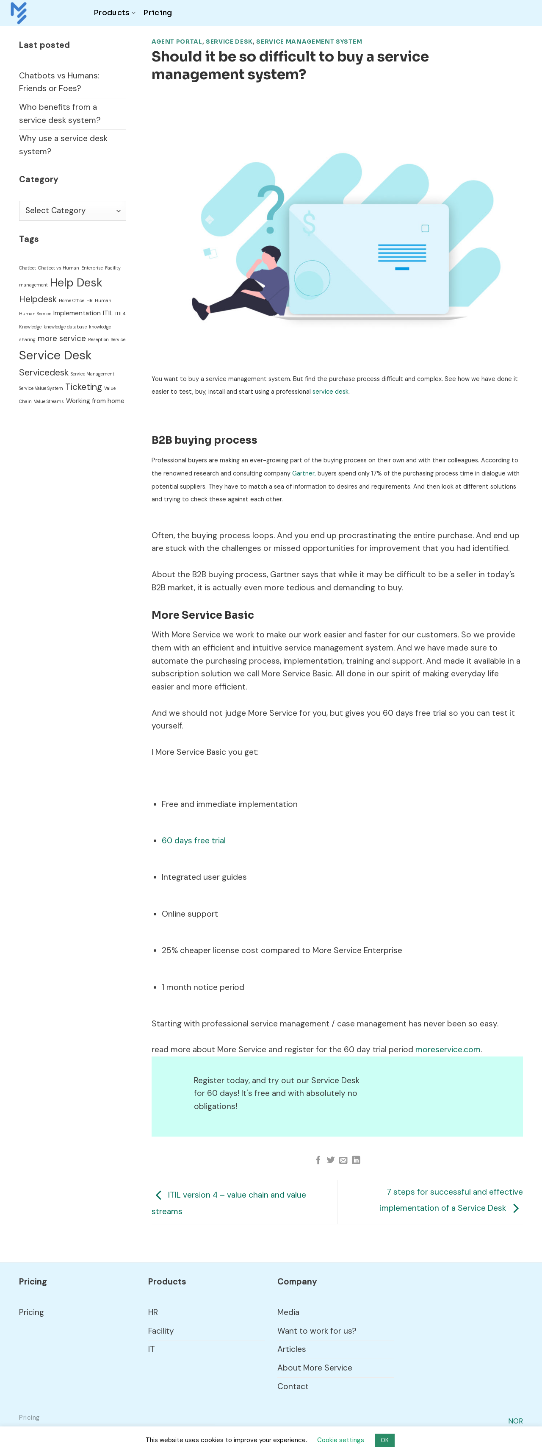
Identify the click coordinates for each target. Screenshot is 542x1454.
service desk (330, 391)
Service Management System (309, 41)
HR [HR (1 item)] (89, 300)
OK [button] (385, 1440)
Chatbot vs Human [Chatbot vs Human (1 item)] (58, 268)
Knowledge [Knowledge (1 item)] (30, 327)
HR (153, 1312)
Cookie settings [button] (340, 1440)
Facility (161, 1331)
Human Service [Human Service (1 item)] (35, 314)
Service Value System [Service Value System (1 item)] (41, 388)
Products (115, 12)
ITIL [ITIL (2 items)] (108, 313)
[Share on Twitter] (330, 1160)
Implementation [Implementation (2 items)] (77, 313)
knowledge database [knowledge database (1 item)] (65, 327)
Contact (293, 1386)
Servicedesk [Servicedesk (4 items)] (44, 372)
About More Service (314, 1367)
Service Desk (229, 41)
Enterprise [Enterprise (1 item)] (92, 268)
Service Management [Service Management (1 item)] (92, 374)
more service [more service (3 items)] (62, 338)
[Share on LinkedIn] (356, 1160)
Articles (291, 1349)
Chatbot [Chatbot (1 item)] (27, 268)
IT (151, 1349)
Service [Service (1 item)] (118, 339)
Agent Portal (177, 41)
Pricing (157, 12)
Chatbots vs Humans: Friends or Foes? (59, 82)
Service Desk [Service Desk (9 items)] (55, 355)
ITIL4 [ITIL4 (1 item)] (120, 314)
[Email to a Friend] (343, 1160)
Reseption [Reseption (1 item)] (98, 339)
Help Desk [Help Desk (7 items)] (76, 282)
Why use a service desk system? (63, 145)
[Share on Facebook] (318, 1160)
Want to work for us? (317, 1331)
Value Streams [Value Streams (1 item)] (49, 401)
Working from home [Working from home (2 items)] (95, 401)
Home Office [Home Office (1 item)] (71, 300)
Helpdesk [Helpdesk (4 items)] (38, 299)
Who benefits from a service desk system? (60, 113)
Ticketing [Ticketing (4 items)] (83, 387)
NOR (515, 1421)
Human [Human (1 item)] (103, 300)
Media (288, 1312)
